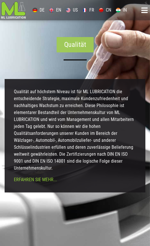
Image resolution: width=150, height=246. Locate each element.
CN (105, 10)
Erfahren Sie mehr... (35, 179)
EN (55, 10)
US (72, 10)
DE (39, 10)
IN (121, 10)
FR (88, 10)
